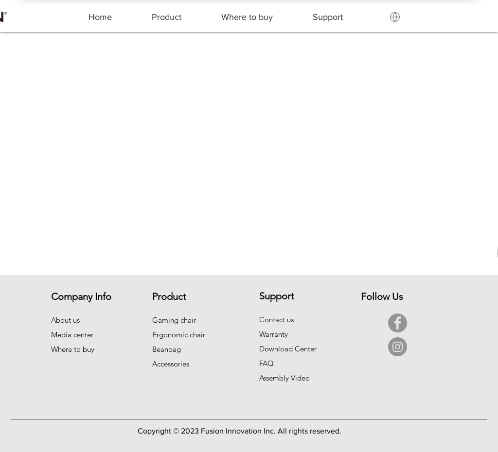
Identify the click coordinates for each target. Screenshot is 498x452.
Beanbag (166, 349)
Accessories (170, 363)
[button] (166, 17)
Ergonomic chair (178, 334)
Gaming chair (174, 320)
